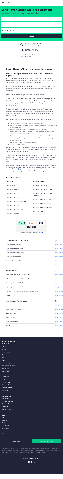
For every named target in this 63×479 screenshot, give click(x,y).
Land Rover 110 (11, 181)
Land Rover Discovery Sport (15, 209)
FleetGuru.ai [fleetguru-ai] (5, 433)
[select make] (31, 19)
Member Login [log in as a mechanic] (16, 441)
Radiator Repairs (6, 371)
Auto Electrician (6, 368)
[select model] (31, 24)
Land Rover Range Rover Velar (42, 203)
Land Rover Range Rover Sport (42, 199)
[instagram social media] (34, 462)
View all (31, 265)
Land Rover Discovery (13, 193)
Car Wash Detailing (7, 387)
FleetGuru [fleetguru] (4, 431)
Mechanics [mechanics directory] (4, 349)
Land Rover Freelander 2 (40, 181)
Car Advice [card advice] (4, 422)
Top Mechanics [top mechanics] (5, 425)
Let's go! (31, 36)
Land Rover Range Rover (40, 185)
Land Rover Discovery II (13, 205)
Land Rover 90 (11, 185)
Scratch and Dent (6, 385)
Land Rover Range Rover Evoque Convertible (42, 194)
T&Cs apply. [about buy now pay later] (41, 232)
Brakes (3, 357)
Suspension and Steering (8, 365)
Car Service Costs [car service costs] (6, 344)
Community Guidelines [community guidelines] (7, 404)
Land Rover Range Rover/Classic (42, 207)
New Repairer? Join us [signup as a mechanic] (47, 441)
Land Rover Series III (39, 211)
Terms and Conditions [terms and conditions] (7, 401)
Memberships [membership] (5, 428)
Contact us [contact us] (4, 420)
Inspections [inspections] (5, 390)
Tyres (3, 379)
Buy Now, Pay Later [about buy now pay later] (7, 409)
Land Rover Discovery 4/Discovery (16, 201)
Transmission (5, 376)
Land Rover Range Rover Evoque (42, 189)
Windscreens (5, 354)
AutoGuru (20, 170)
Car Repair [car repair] (4, 346)
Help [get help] (3, 417)
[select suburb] (31, 30)
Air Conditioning (6, 363)
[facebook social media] (29, 462)
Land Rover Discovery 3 (13, 197)
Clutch (3, 360)
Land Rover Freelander (13, 213)
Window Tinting (6, 382)
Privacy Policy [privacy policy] (5, 398)
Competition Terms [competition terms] (6, 406)
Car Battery (5, 374)
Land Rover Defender (13, 189)
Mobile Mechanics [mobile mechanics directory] (6, 352)
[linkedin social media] (31, 462)
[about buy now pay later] (31, 226)
